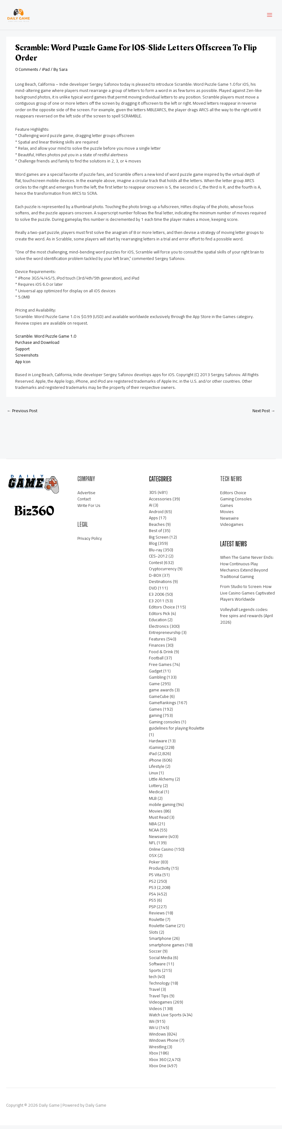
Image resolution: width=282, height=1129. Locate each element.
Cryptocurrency (163, 572)
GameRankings (162, 706)
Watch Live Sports (165, 1019)
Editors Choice (162, 611)
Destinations (160, 585)
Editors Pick (159, 617)
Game (154, 687)
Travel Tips (159, 999)
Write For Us (88, 509)
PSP (152, 910)
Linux (153, 776)
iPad (46, 73)
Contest (156, 566)
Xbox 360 (157, 1063)
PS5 (152, 904)
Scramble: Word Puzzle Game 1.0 (45, 340)
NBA (153, 827)
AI (150, 509)
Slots (153, 936)
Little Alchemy (161, 783)
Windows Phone (163, 1044)
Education (158, 624)
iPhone (155, 764)
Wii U (153, 1031)
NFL (152, 847)
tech (153, 980)
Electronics (159, 630)
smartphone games (166, 949)
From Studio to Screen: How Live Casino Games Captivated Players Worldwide (247, 596)
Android (156, 515)
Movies (156, 815)
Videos (155, 1012)
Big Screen (159, 541)
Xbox (153, 1057)
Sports (155, 974)
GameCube (159, 700)
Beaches (157, 528)
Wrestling (157, 1050)
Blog (153, 547)
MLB (153, 802)
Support (22, 352)
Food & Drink (161, 655)
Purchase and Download (37, 346)
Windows (157, 1038)
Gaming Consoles (236, 502)
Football (156, 662)
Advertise (86, 496)
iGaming (156, 751)
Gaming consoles (164, 726)
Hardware (158, 744)
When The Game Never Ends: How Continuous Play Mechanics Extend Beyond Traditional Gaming (247, 571)
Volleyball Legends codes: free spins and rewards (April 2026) (246, 619)
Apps (153, 521)
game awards (161, 694)
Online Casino (161, 853)
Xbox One (157, 1070)
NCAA (154, 834)
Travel (154, 993)
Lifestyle (156, 770)
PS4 (152, 898)
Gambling (157, 681)
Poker (154, 866)
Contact (84, 502)
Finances (157, 649)
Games (155, 713)
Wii (152, 1025)
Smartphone (160, 942)
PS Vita (155, 878)
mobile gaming (162, 808)
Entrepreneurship (165, 636)
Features (157, 643)
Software (157, 967)
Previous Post (22, 414)
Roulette (156, 923)
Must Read (159, 821)
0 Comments (26, 73)
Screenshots (27, 359)
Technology (159, 987)
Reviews (157, 917)
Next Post (263, 414)
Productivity (159, 872)
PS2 (152, 885)
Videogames (160, 1006)
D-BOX (155, 579)
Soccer (155, 955)
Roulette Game (162, 929)
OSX (153, 859)
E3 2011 (156, 604)
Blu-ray (155, 553)
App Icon (22, 365)
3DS (153, 496)
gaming (155, 719)
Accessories (160, 502)
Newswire (158, 840)
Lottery (155, 789)
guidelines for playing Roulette (176, 732)
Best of (155, 534)
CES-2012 (158, 560)
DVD (153, 592)
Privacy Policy (89, 542)
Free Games (160, 668)
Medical (156, 795)
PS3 (152, 891)
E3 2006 (156, 598)
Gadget (155, 675)
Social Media (160, 961)
